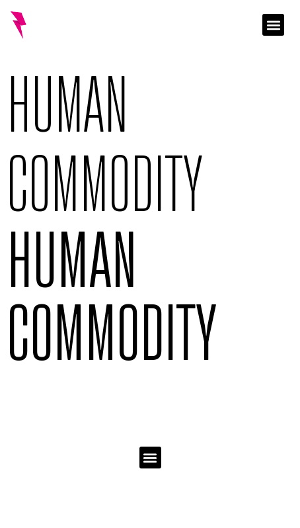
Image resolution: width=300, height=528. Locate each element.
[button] (273, 25)
